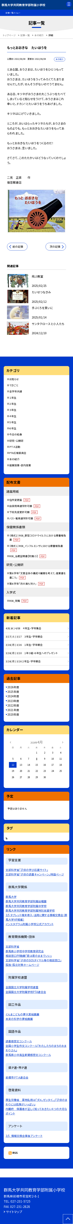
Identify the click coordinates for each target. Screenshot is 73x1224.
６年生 (12, 428)
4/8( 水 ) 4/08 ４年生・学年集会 (23, 628)
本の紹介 (14, 459)
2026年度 (13, 687)
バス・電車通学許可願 (25, 518)
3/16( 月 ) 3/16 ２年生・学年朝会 (23, 661)
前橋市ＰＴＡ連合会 (17, 1077)
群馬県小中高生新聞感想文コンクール (28, 1055)
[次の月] (62, 742)
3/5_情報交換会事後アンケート (24, 1136)
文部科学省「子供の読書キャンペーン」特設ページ (35, 874)
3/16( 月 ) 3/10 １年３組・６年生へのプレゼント (32, 653)
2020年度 (13, 714)
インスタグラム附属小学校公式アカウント (30, 924)
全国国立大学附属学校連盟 (22, 987)
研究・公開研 (16, 441)
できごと (13, 385)
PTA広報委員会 (17, 453)
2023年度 (13, 701)
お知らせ (14, 379)
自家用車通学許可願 (24, 506)
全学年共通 (15, 391)
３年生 (12, 410)
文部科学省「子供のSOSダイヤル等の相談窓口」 (34, 960)
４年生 (12, 416)
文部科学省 (12, 946)
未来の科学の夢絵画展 (19, 1019)
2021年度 (13, 710)
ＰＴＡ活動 (14, 447)
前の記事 (17, 246)
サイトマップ (14, 1211)
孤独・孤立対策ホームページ (22, 965)
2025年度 (13, 692)
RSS (15, 1153)
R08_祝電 (18, 601)
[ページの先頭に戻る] (68, 1219)
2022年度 (13, 705)
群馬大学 (11, 897)
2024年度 (13, 696)
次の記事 (55, 246)
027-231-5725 (20, 1201)
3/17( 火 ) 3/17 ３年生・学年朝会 (24, 636)
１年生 (12, 397)
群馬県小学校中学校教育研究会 (25, 951)
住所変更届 (19, 500)
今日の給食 (15, 434)
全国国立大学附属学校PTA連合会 (26, 992)
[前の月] (10, 742)
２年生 (12, 404)
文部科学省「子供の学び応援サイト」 (27, 870)
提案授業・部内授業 (20, 465)
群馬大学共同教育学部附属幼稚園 (26, 901)
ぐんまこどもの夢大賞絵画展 (22, 1014)
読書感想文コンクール (19, 1041)
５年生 (12, 422)
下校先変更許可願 (23, 512)
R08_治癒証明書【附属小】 (27, 556)
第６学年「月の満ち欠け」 (27, 583)
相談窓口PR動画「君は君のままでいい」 (29, 956)
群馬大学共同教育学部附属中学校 (26, 906)
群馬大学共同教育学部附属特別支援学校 (30, 910)
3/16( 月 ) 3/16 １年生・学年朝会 (24, 645)
